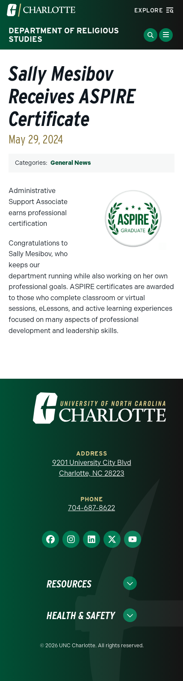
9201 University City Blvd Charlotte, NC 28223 (91, 468)
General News (70, 163)
